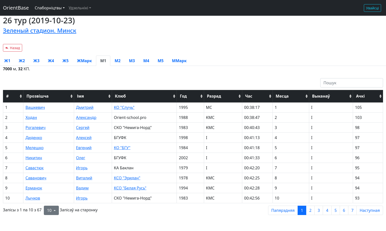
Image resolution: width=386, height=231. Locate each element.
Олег (80, 157)
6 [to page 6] (344, 210)
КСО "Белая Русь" (130, 188)
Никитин (33, 157)
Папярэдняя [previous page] (283, 210)
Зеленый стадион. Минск (39, 30)
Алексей (84, 137)
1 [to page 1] (302, 210)
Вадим (82, 188)
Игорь (82, 168)
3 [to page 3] (319, 210)
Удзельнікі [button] (78, 8)
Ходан (31, 117)
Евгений (84, 147)
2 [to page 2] (310, 210)
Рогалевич (35, 127)
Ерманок (33, 188)
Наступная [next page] (370, 210)
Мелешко (34, 147)
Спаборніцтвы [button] (48, 8)
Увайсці (372, 8)
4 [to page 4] (327, 210)
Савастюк (34, 168)
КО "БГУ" (122, 147)
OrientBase (16, 7)
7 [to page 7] (352, 210)
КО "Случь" (124, 107)
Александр (86, 117)
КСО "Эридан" (127, 178)
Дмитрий (85, 107)
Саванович (35, 178)
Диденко (33, 137)
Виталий (84, 178)
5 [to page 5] (336, 210)
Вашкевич (35, 107)
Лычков (32, 198)
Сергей (82, 127)
